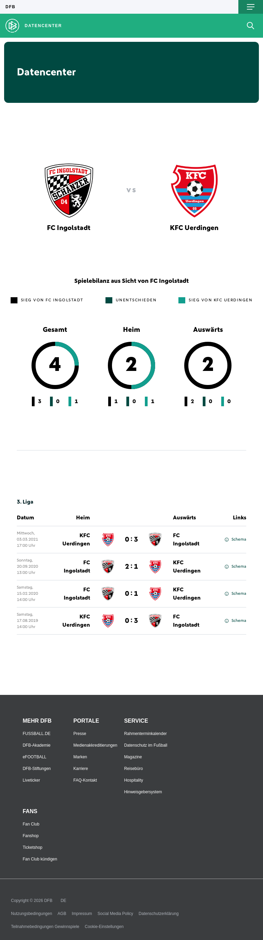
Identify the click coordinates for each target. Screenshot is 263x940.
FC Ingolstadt (186, 539)
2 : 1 (131, 566)
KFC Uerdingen (76, 539)
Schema (235, 540)
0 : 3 (131, 539)
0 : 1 (131, 593)
